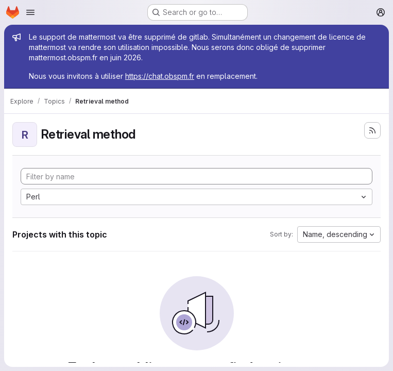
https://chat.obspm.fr (159, 76)
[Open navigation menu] (30, 12)
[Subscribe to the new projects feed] (372, 130)
